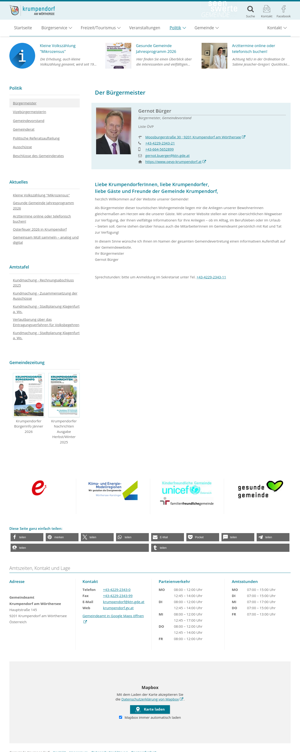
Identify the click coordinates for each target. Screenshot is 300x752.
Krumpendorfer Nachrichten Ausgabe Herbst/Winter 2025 (64, 408)
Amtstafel (19, 267)
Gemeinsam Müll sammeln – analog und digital (46, 240)
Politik (15, 88)
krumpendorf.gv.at (118, 607)
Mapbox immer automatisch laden (150, 717)
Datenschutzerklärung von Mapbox (152, 699)
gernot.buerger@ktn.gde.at (167, 155)
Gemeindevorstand (28, 120)
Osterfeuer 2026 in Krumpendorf (40, 229)
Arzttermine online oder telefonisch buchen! (42, 219)
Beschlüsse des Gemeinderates (38, 155)
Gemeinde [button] (204, 30)
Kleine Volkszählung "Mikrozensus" (41, 195)
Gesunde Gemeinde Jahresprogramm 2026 (43, 205)
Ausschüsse (22, 146)
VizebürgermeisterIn (29, 111)
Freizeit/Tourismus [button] (98, 30)
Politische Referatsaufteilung (36, 138)
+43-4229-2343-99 (118, 595)
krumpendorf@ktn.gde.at (123, 601)
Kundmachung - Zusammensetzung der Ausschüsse (45, 296)
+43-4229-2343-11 (211, 277)
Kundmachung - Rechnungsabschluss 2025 (43, 283)
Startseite (23, 30)
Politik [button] (175, 30)
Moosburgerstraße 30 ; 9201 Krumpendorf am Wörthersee (195, 137)
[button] (27, 537)
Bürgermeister (25, 103)
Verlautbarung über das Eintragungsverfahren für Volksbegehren (46, 322)
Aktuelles (18, 182)
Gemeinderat (23, 129)
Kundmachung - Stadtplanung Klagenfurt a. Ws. (46, 309)
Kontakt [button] (274, 30)
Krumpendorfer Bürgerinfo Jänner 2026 (29, 403)
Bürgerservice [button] (54, 30)
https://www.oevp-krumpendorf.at (175, 161)
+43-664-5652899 (159, 149)
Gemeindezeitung (27, 362)
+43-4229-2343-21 (160, 143)
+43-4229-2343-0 (117, 589)
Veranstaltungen (144, 30)
